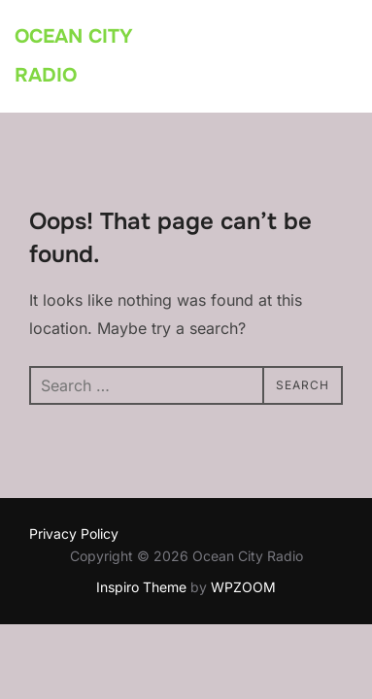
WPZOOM (243, 587)
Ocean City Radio (74, 55)
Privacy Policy (73, 533)
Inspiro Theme (141, 587)
